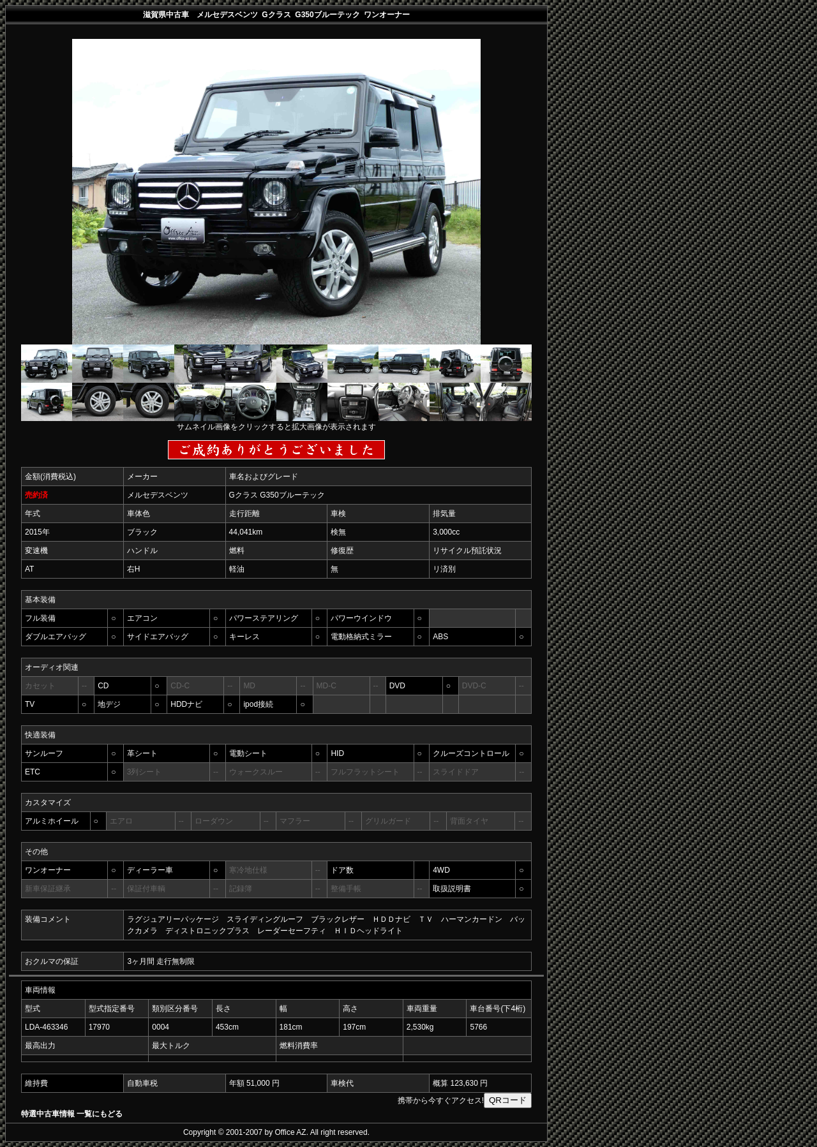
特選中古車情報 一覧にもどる (72, 1113)
